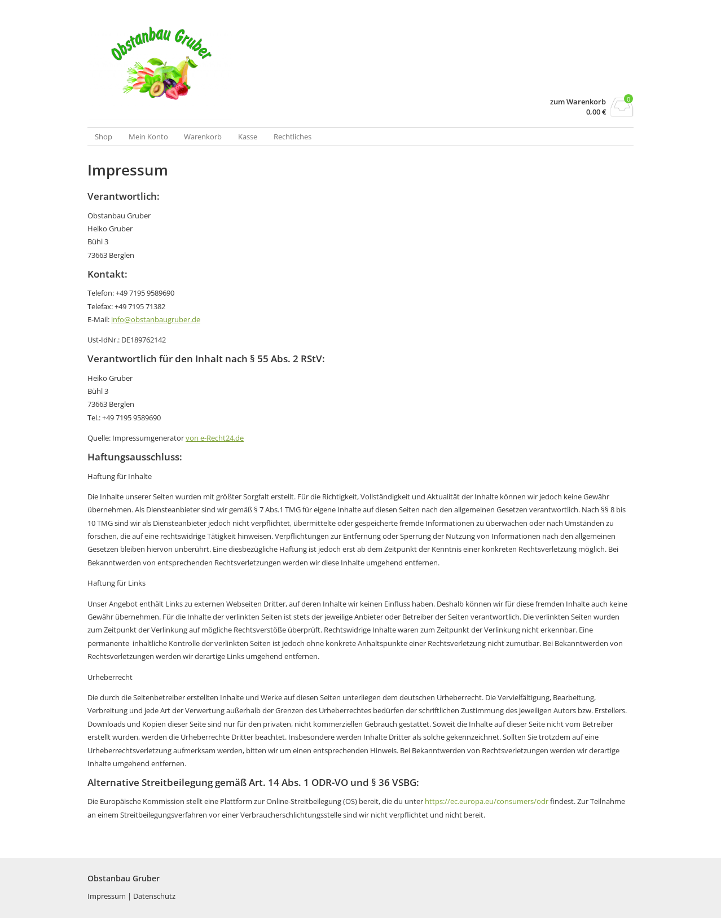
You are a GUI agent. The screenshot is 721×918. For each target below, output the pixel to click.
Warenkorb (203, 136)
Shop (103, 136)
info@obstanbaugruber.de (155, 319)
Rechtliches (292, 136)
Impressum (107, 896)
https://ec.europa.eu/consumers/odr (486, 801)
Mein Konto (148, 136)
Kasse (247, 136)
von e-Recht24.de (215, 438)
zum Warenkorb (578, 102)
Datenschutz (154, 896)
